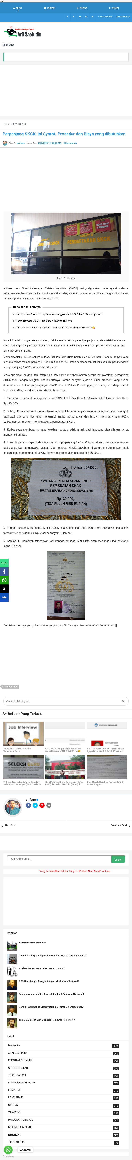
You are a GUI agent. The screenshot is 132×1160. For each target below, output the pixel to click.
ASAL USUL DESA (17, 1053)
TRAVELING (14, 1112)
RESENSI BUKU (16, 1097)
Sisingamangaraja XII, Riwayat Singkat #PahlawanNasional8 (51, 994)
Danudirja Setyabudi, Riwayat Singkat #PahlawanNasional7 (51, 1007)
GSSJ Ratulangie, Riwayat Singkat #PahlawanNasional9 (49, 981)
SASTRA (13, 1105)
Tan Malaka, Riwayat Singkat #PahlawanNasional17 (47, 1020)
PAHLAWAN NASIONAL (20, 1120)
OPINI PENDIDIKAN (18, 1068)
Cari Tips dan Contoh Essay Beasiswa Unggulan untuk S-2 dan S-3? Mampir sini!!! (59, 314)
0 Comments (70, 143)
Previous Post (119, 825)
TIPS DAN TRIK (10, 687)
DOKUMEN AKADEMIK (20, 1127)
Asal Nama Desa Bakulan (32, 943)
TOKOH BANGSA (17, 1075)
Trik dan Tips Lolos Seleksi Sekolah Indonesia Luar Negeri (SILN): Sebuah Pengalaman (22, 784)
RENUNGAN (14, 1135)
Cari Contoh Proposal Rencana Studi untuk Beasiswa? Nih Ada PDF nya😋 (55, 328)
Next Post (10, 825)
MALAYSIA (14, 1045)
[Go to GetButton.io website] (8, 1156)
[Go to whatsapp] (8, 1150)
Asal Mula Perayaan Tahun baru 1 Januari (42, 968)
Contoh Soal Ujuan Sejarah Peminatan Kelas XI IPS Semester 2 (52, 956)
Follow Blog (123, 17)
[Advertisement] (66, 91)
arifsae (31, 800)
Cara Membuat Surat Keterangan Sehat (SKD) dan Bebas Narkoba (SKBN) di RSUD (64, 784)
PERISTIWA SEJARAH (20, 1060)
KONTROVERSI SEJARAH (22, 1083)
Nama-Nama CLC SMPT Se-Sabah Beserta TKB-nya (44, 321)
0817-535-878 (105, 17)
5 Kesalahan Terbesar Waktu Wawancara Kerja (17, 750)
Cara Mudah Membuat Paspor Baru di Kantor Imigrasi (105, 783)
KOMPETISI (14, 1090)
